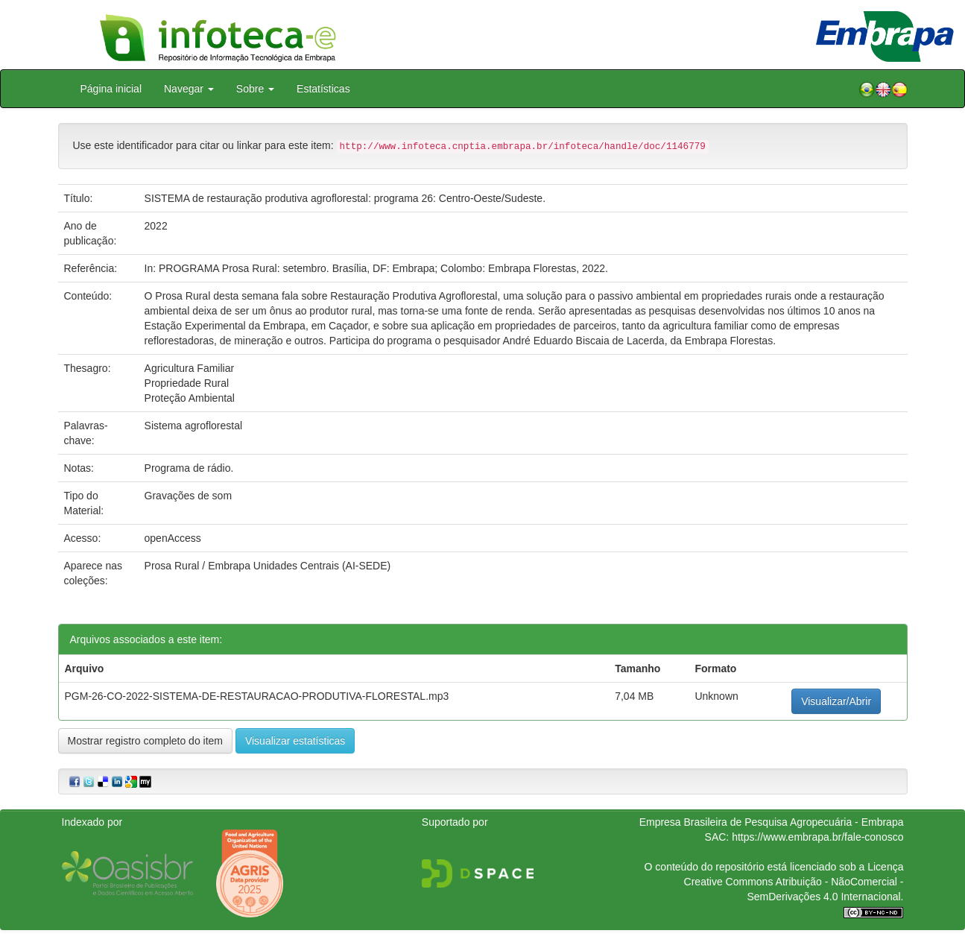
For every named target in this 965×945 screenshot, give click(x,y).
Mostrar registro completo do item (146, 741)
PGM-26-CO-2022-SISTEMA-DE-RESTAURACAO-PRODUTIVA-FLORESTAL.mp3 (257, 696)
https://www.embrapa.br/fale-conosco (817, 837)
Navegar (189, 89)
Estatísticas (323, 89)
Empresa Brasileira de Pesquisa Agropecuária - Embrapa (771, 822)
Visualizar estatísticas (295, 741)
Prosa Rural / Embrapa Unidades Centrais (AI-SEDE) (268, 566)
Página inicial (111, 89)
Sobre (255, 89)
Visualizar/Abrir (836, 701)
